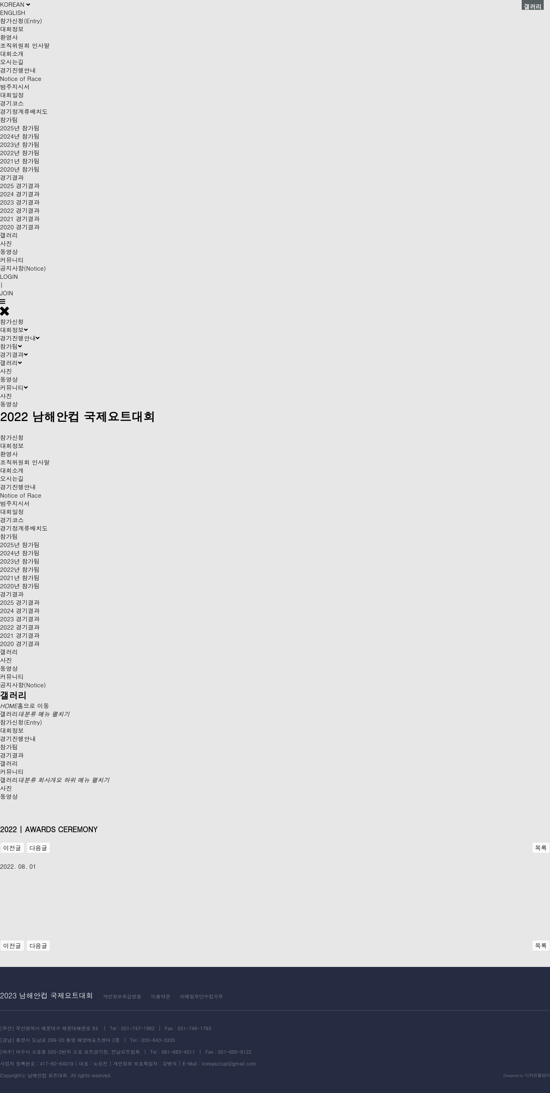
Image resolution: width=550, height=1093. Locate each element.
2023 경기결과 (20, 202)
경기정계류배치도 (24, 111)
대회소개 (12, 53)
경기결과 (12, 177)
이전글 (12, 848)
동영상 (9, 251)
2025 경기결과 (20, 185)
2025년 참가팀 (20, 128)
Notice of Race (20, 78)
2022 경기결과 (20, 210)
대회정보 (12, 29)
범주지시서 (15, 86)
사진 (6, 243)
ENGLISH (12, 12)
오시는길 (12, 62)
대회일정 (12, 95)
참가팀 (9, 119)
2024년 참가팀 (20, 136)
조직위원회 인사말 (25, 45)
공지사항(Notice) (23, 268)
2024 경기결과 (20, 194)
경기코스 (12, 103)
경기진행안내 (18, 70)
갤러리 (9, 235)
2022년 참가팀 (20, 152)
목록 (541, 848)
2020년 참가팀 (20, 169)
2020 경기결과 (20, 227)
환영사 (9, 37)
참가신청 (12, 321)
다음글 (38, 848)
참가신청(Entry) (21, 20)
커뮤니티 (12, 260)
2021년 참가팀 (20, 161)
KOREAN (15, 4)
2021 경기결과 (20, 218)
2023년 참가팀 (20, 144)
